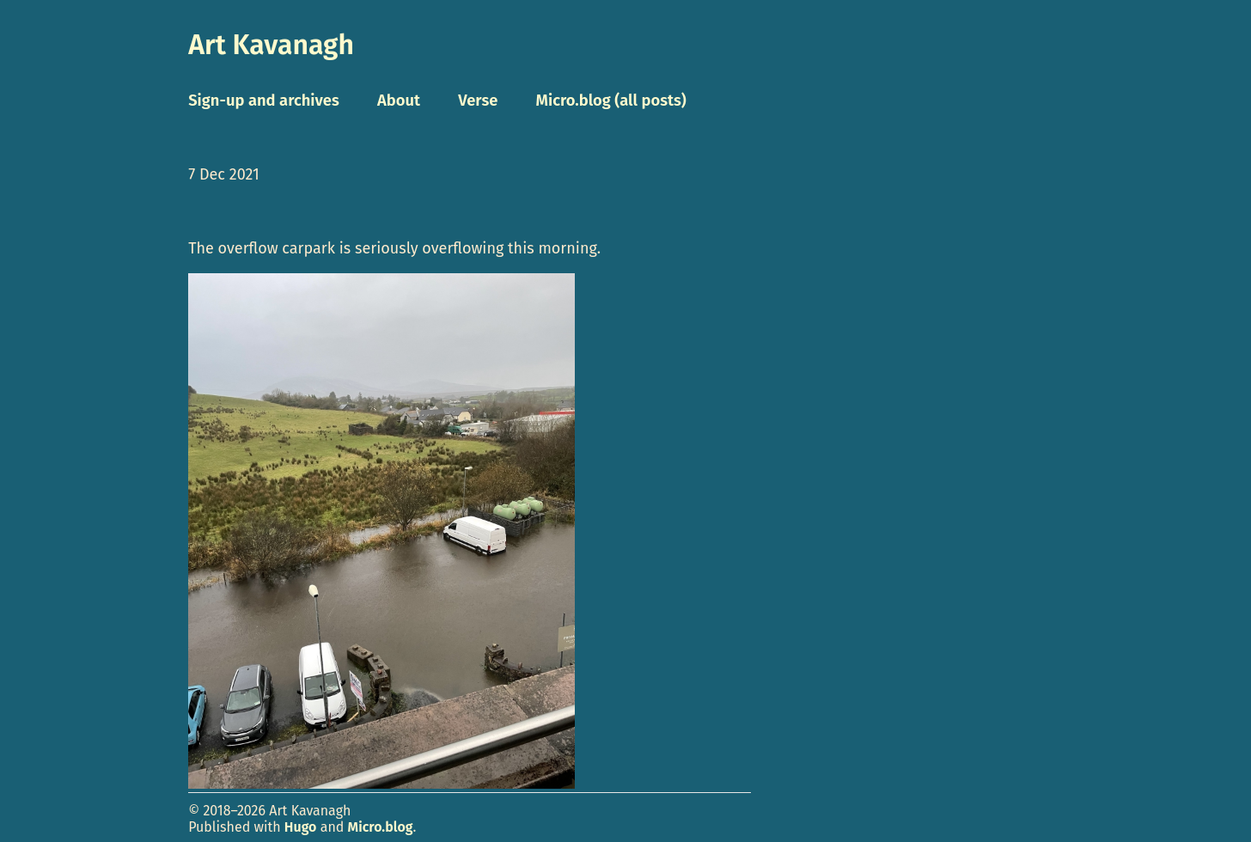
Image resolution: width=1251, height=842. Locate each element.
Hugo (300, 827)
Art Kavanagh (271, 44)
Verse (477, 100)
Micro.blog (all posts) (611, 100)
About (398, 100)
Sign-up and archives (263, 100)
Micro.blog (380, 827)
